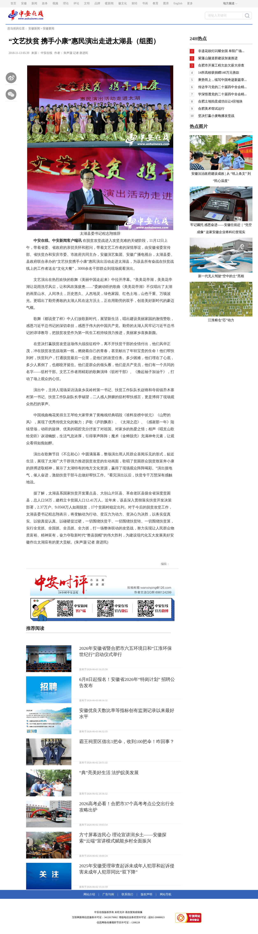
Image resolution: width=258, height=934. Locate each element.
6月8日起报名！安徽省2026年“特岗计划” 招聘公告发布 (127, 682)
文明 (87, 3)
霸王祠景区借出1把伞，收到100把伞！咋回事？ (126, 741)
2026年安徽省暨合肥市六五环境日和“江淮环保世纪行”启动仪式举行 (125, 651)
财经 (134, 3)
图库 (166, 3)
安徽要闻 (48, 28)
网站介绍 (90, 894)
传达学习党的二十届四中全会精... (222, 87)
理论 (66, 3)
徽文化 (122, 3)
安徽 (24, 3)
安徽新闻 (34, 28)
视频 (55, 3)
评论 (76, 3)
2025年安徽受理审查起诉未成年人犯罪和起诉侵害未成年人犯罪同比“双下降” (126, 869)
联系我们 (127, 894)
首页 (13, 3)
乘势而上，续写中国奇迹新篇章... (222, 79)
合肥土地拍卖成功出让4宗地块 (220, 101)
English (178, 3)
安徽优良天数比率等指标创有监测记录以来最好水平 (126, 713)
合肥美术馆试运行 (211, 108)
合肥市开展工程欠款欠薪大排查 (221, 65)
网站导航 (164, 894)
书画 (145, 3)
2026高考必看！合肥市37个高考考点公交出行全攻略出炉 (126, 806)
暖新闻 (109, 3)
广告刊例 (108, 894)
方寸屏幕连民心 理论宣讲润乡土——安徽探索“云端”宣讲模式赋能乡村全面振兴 (122, 837)
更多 (190, 3)
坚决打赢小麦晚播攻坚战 (216, 115)
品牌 (97, 3)
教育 (155, 3)
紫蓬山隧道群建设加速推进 (218, 58)
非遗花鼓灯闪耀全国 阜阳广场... (221, 51)
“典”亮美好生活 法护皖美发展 (109, 772)
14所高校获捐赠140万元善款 (218, 72)
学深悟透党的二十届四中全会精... (222, 94)
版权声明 (146, 894)
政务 (45, 3)
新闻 (34, 3)
